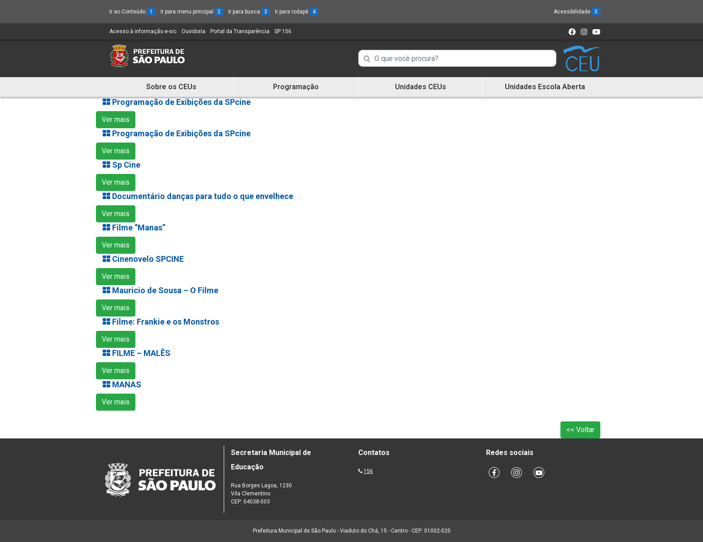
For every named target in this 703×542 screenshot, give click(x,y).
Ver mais (116, 119)
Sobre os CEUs (171, 86)
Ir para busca (249, 11)
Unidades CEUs (420, 86)
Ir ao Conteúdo (132, 11)
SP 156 (282, 31)
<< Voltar (580, 429)
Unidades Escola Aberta (545, 86)
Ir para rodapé (296, 11)
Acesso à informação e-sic (143, 31)
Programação (296, 86)
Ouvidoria (193, 31)
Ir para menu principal (192, 11)
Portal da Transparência (239, 31)
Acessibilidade (577, 11)
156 (368, 471)
